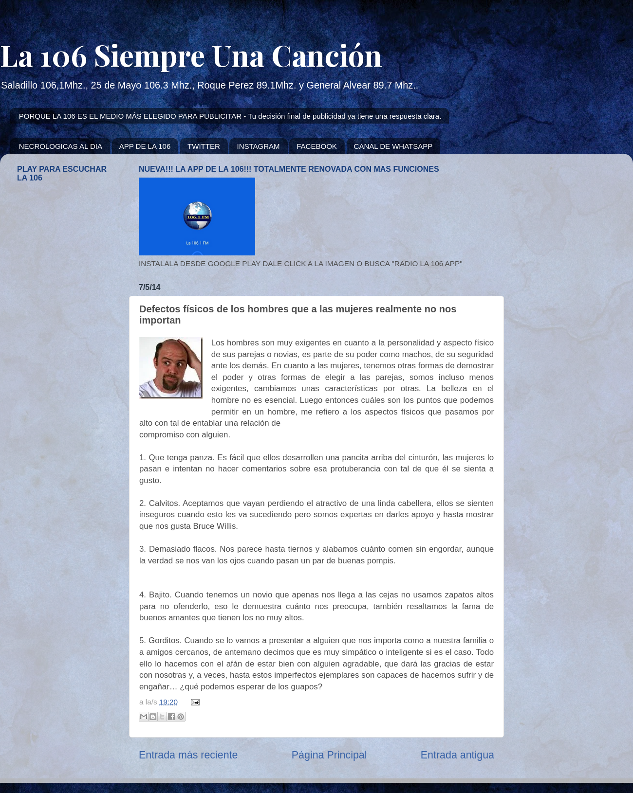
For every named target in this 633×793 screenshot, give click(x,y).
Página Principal (329, 755)
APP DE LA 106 (145, 146)
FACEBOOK (317, 146)
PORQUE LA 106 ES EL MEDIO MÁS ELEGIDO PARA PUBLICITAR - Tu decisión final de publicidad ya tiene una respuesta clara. (230, 116)
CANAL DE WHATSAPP (393, 146)
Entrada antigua (457, 755)
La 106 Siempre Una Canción (191, 54)
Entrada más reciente (188, 755)
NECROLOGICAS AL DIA (60, 146)
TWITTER (203, 146)
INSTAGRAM (258, 146)
